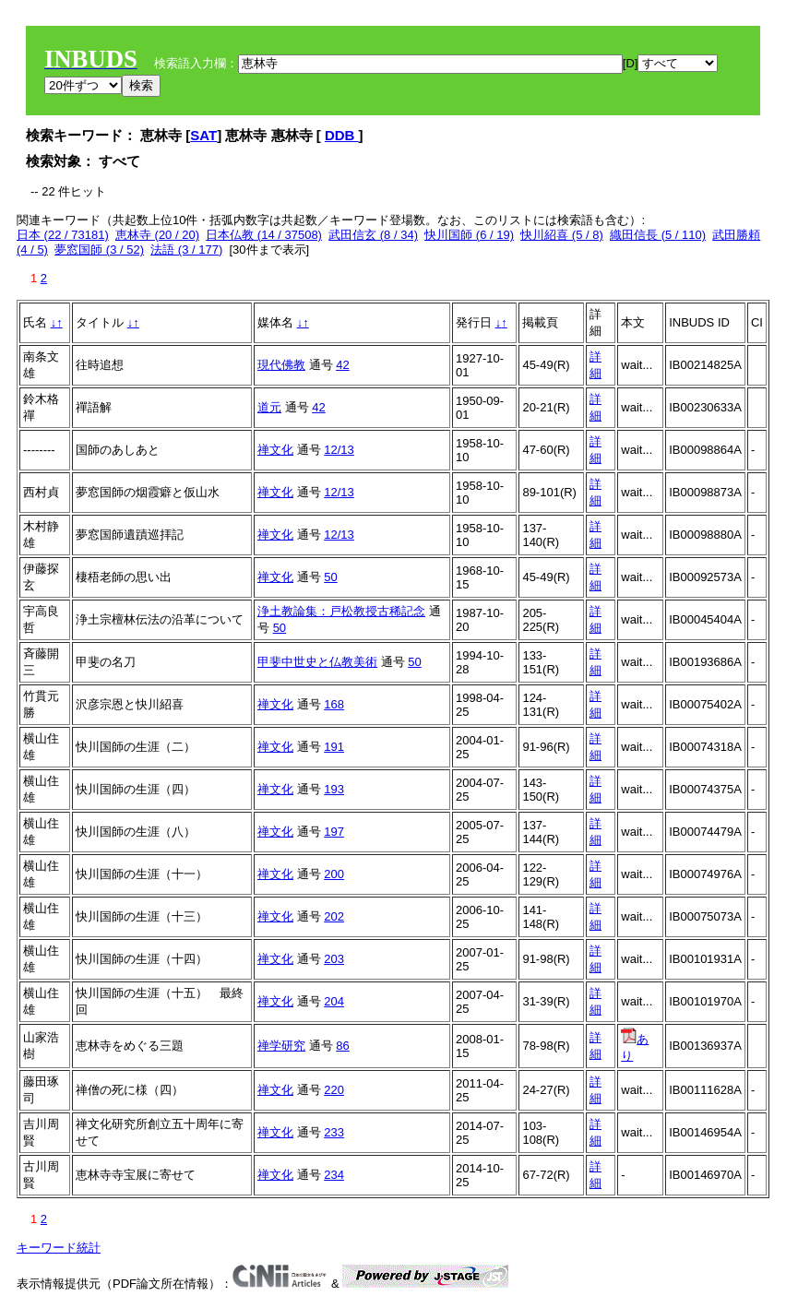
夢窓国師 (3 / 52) (99, 249)
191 (334, 747)
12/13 (339, 450)
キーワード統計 (59, 1247)
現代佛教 (281, 365)
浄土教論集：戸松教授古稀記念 (341, 611)
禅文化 (275, 450)
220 (334, 1090)
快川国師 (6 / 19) (469, 235)
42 (342, 365)
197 (334, 831)
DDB (342, 135)
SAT (203, 135)
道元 (269, 407)
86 (342, 1045)
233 (334, 1132)
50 (330, 577)
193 (334, 789)
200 (334, 874)
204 (334, 1001)
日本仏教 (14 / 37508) (264, 235)
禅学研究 (281, 1045)
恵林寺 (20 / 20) (157, 235)
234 (334, 1175)
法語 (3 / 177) (186, 249)
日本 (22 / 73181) (63, 235)
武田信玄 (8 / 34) (373, 235)
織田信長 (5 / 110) (658, 235)
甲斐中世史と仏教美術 (317, 662)
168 (334, 704)
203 (334, 959)
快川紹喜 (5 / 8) (561, 235)
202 (334, 916)
